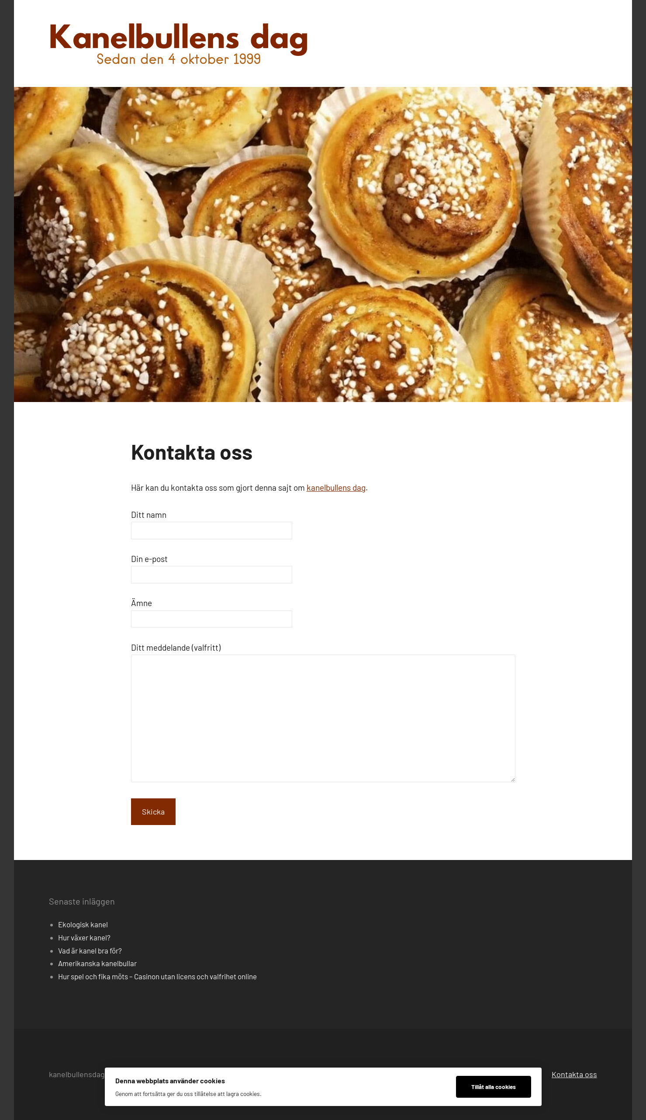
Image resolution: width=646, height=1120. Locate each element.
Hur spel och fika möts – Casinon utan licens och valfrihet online (157, 976)
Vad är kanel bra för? (90, 950)
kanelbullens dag (336, 487)
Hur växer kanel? (84, 937)
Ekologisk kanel (83, 924)
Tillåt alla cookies (493, 1086)
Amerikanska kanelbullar (97, 963)
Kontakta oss (574, 1074)
